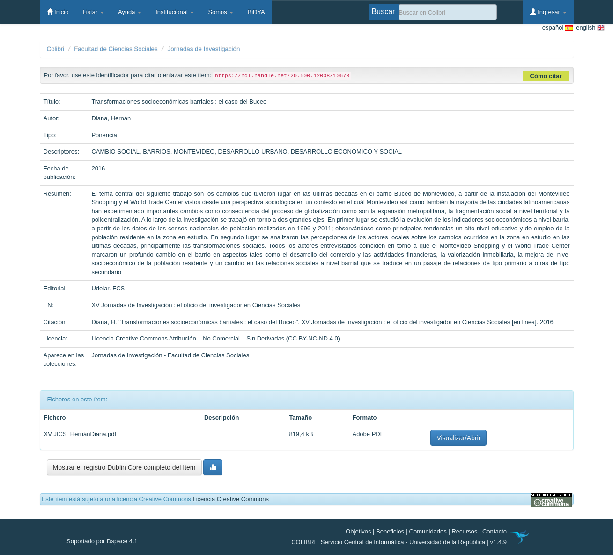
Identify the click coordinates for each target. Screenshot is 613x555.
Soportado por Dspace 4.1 (102, 541)
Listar (92, 11)
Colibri (56, 48)
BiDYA (256, 11)
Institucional (174, 11)
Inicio (58, 11)
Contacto (494, 531)
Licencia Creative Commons (230, 499)
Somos (220, 11)
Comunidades (428, 531)
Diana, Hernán (111, 118)
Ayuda (129, 11)
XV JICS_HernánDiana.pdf (80, 433)
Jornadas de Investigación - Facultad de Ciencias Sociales (170, 355)
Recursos (464, 531)
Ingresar (548, 11)
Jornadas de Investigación (204, 48)
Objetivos (358, 531)
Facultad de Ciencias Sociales (116, 48)
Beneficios (390, 531)
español (557, 28)
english (589, 28)
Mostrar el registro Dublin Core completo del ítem (124, 467)
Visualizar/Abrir (458, 438)
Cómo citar (546, 76)
